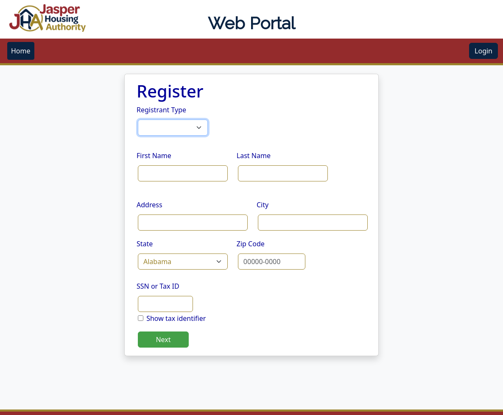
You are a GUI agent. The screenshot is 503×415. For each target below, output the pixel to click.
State (145, 243)
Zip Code (251, 243)
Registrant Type (161, 109)
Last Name (254, 155)
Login (483, 51)
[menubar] (20, 51)
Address (149, 204)
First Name (154, 155)
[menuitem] (20, 51)
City (262, 204)
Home (21, 51)
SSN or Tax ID (158, 286)
